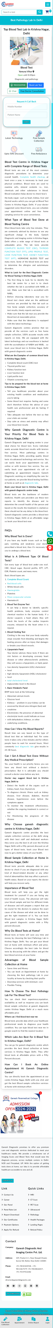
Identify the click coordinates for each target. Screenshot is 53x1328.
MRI (32, 1195)
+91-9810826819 (35, 1269)
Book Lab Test (35, 85)
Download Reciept (40, 1314)
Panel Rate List (10, 1210)
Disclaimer (16, 1314)
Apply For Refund (11, 1230)
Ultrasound (35, 1210)
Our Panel (8, 1205)
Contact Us (7, 1180)
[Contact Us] (50, 535)
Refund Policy (36, 1230)
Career (7, 1200)
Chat (12, 91)
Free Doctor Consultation (32, 91)
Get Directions (13, 1293)
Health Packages (37, 1220)
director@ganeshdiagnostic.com (18, 1280)
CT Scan (34, 1200)
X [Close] (40, 1093)
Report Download (11, 1215)
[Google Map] (50, 549)
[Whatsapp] (50, 542)
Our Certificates (11, 1220)
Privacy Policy (31, 1311)
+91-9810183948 (24, 1266)
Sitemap (26, 1314)
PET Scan (34, 1205)
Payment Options (11, 1225)
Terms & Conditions (14, 1311)
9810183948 (18, 85)
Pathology (34, 1215)
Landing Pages (36, 1225)
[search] (40, 12)
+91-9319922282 (23, 1272)
